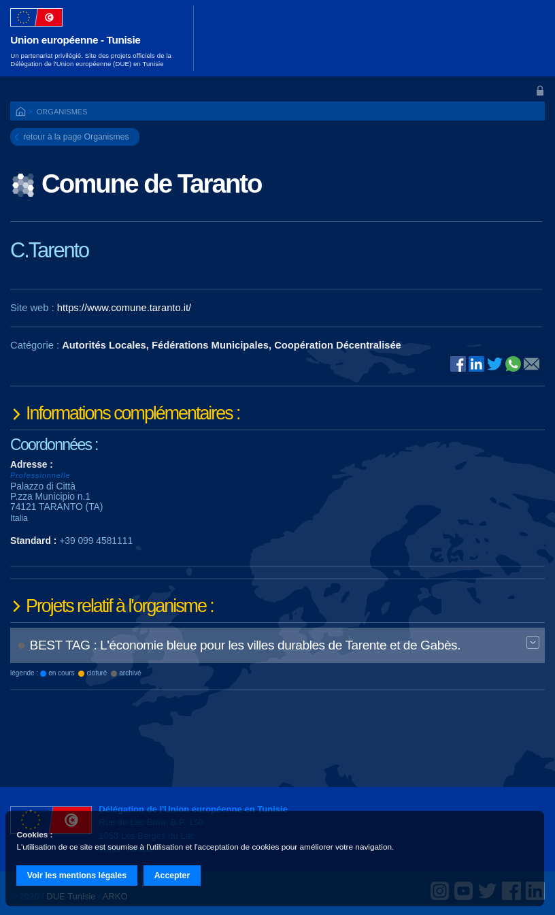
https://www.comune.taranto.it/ (124, 307)
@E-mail (531, 365)
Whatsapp (513, 363)
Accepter (172, 875)
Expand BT (533, 643)
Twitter (495, 363)
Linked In (476, 365)
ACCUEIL (22, 112)
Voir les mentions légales (77, 875)
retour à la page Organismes (76, 137)
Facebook (458, 363)
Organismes (62, 112)
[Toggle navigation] (526, 38)
